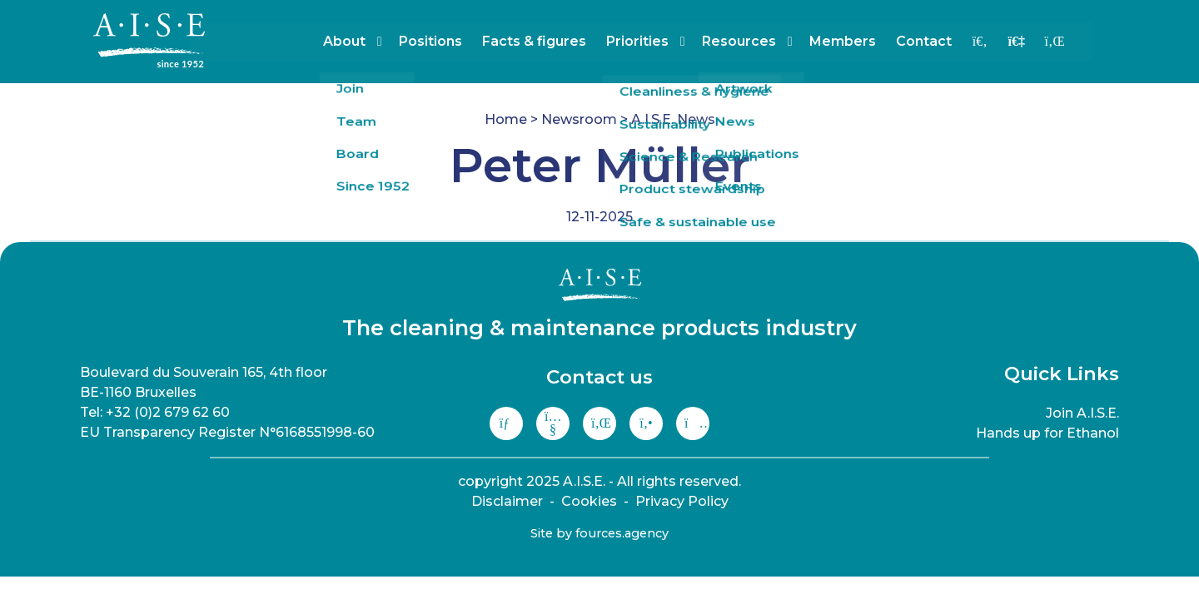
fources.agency (622, 533)
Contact (938, 41)
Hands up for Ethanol (1047, 433)
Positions (444, 41)
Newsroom (579, 119)
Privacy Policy (682, 501)
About (358, 41)
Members (856, 41)
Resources (753, 41)
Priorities (651, 41)
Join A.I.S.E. (1082, 413)
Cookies (589, 501)
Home (506, 119)
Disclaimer (507, 501)
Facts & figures (548, 41)
